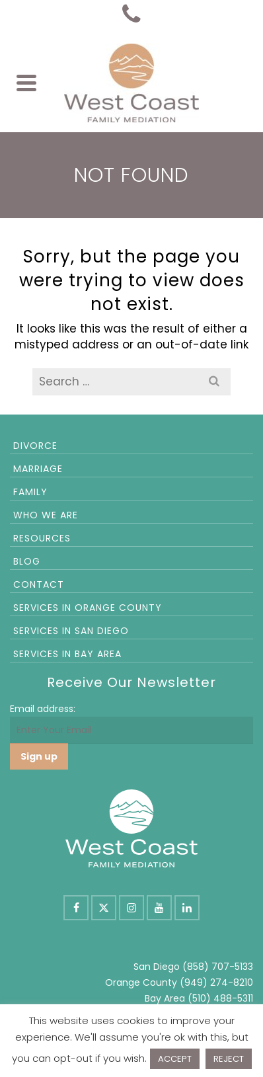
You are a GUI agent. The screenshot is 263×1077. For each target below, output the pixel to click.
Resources (42, 538)
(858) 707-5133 (217, 966)
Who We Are (45, 515)
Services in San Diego (71, 630)
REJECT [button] (228, 1059)
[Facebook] (76, 907)
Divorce (35, 445)
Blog (26, 561)
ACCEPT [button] (175, 1059)
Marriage (38, 468)
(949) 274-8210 (216, 982)
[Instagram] (131, 907)
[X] (103, 907)
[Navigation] (26, 82)
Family (30, 492)
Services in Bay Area (67, 653)
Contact (38, 584)
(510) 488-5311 (220, 998)
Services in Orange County (87, 607)
